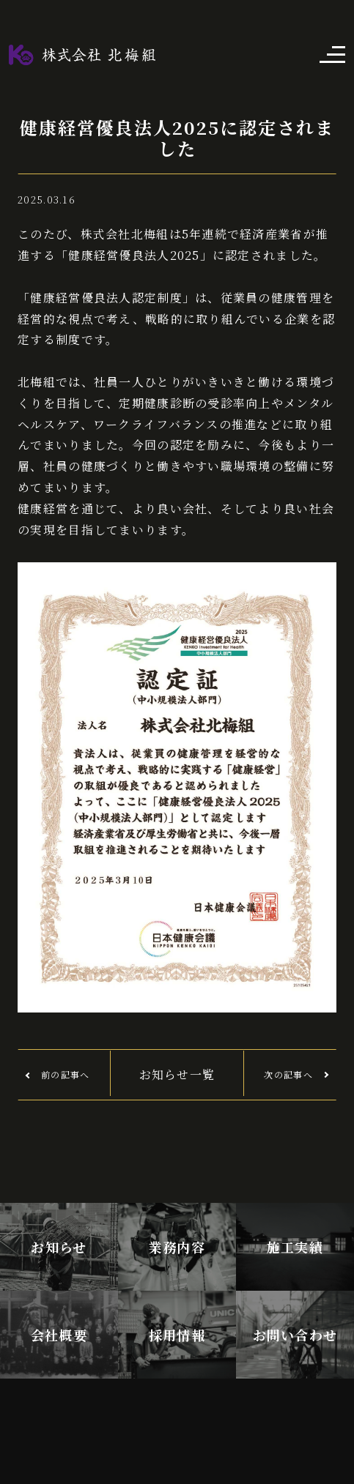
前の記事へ (65, 1074)
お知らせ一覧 (177, 1074)
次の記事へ (288, 1074)
